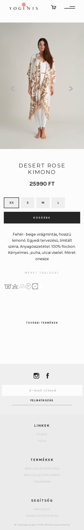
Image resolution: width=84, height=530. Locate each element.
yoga (42, 441)
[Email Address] (42, 390)
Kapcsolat (42, 509)
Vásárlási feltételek (42, 515)
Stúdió (42, 434)
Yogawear (42, 481)
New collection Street (42, 475)
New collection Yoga (42, 468)
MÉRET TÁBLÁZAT (42, 272)
